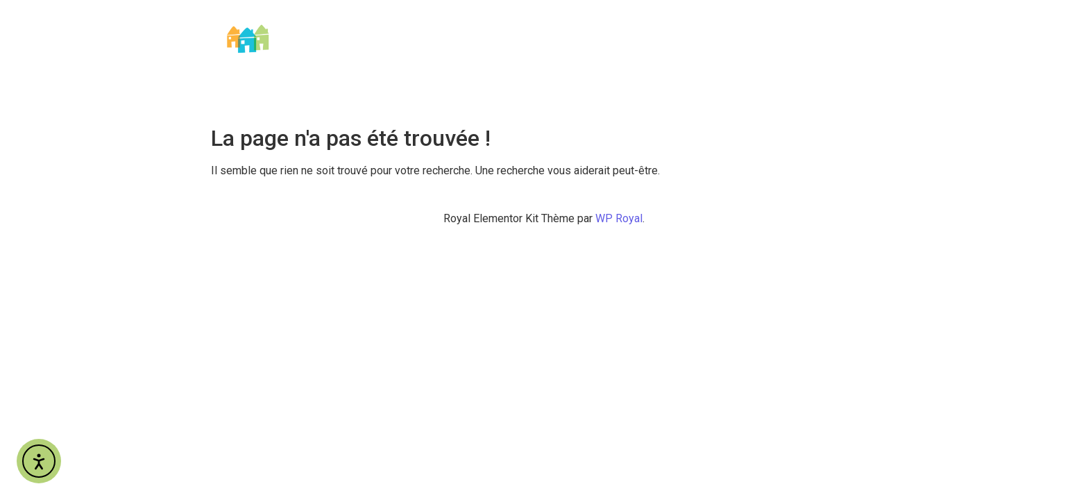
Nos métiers (736, 24)
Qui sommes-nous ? (632, 24)
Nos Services (831, 24)
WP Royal (619, 218)
